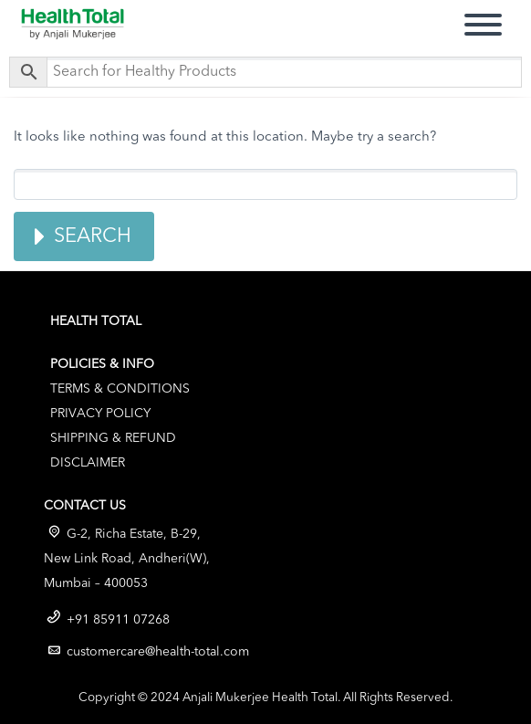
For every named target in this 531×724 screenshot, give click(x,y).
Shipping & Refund (113, 438)
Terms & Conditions (120, 389)
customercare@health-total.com (158, 651)
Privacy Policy (100, 413)
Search (92, 236)
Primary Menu (483, 22)
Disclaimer (87, 462)
